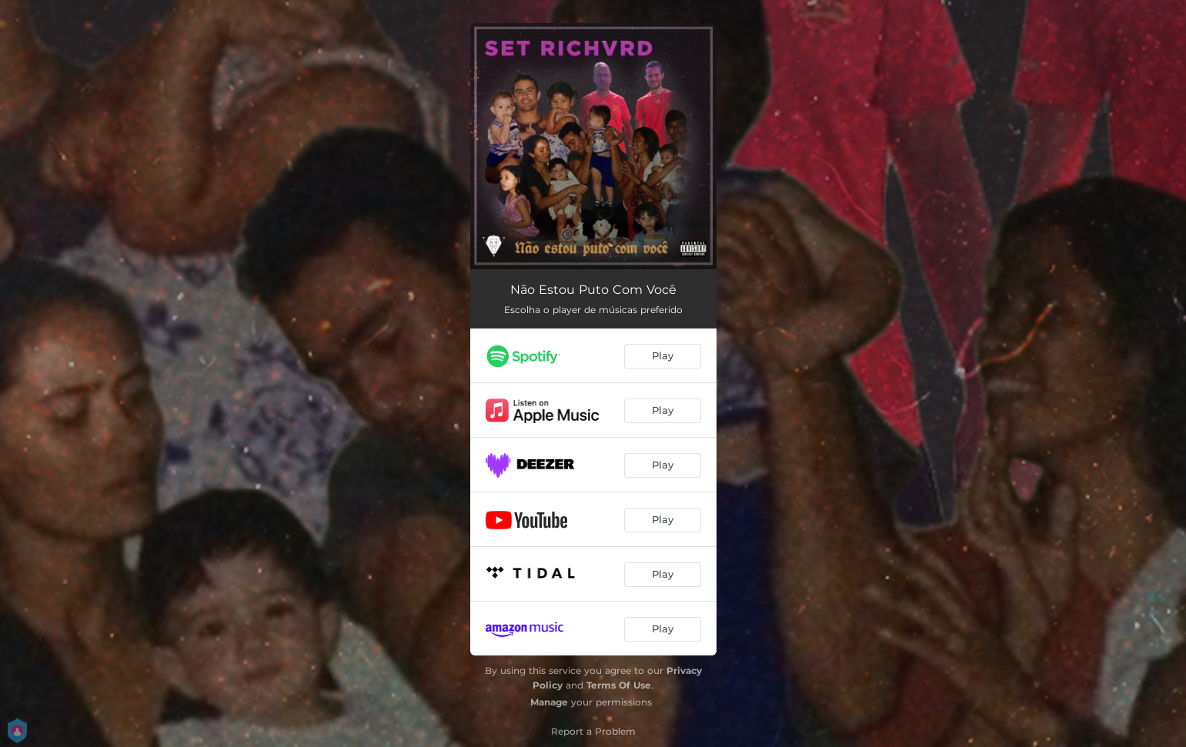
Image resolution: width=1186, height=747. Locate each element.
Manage (549, 702)
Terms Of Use (618, 685)
